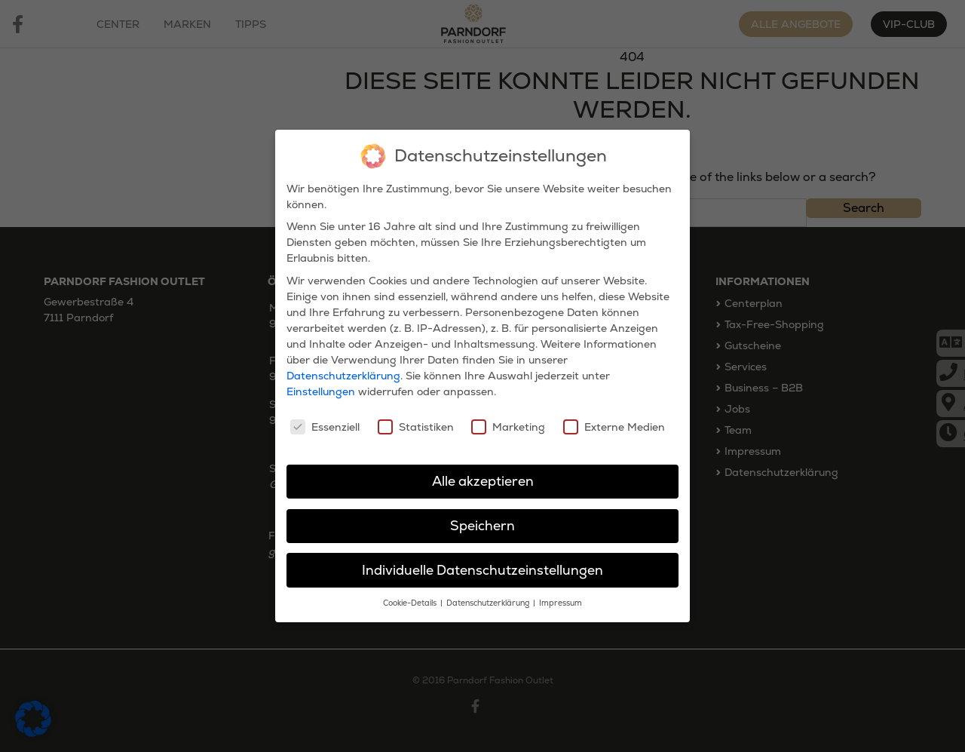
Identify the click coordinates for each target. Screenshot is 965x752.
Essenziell (325, 425)
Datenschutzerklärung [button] (489, 602)
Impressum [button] (560, 602)
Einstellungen (320, 390)
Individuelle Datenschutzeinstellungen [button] (482, 568)
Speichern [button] (482, 524)
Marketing (508, 425)
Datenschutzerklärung (343, 374)
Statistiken (416, 425)
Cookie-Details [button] (411, 602)
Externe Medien (614, 425)
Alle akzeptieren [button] (483, 479)
